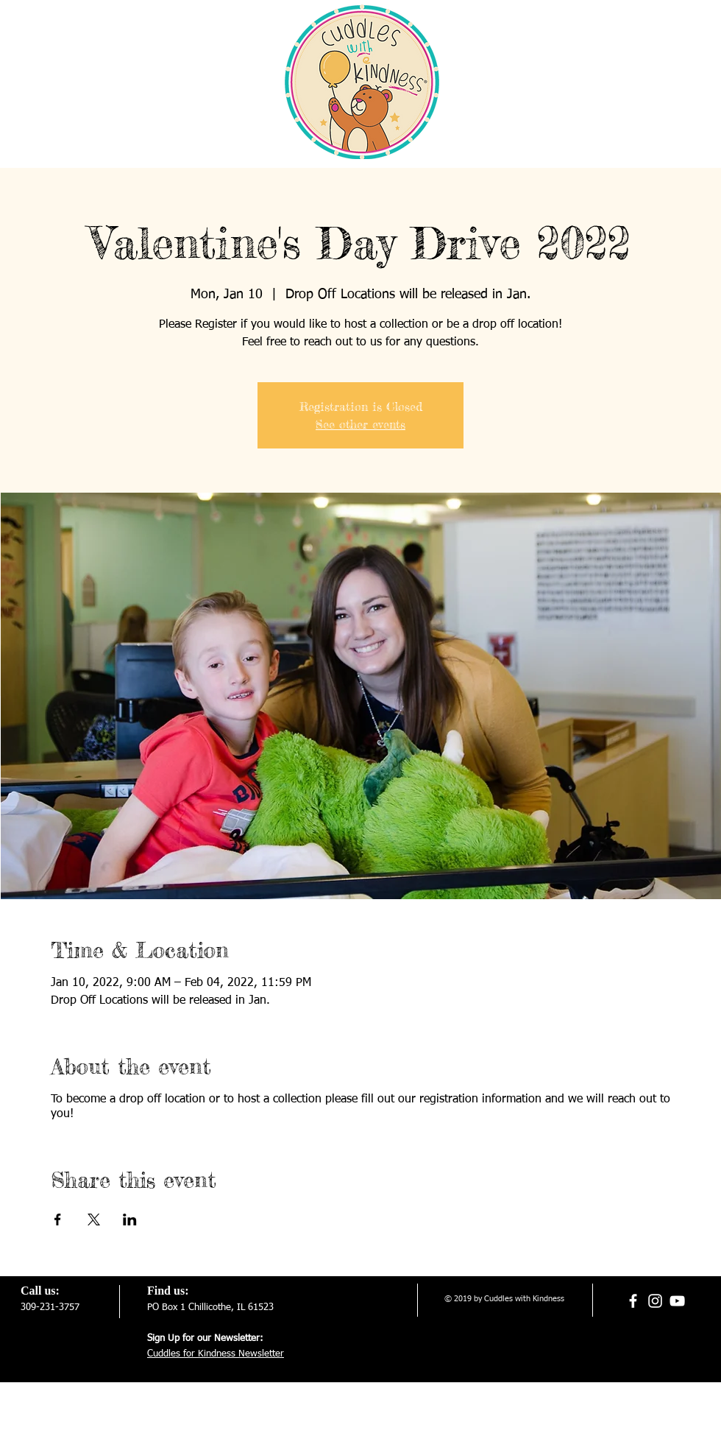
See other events (360, 424)
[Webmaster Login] (481, 1401)
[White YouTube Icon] (677, 1301)
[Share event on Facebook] (58, 1219)
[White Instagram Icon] (655, 1301)
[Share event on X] (94, 1219)
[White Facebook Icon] (633, 1301)
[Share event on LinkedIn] (130, 1219)
